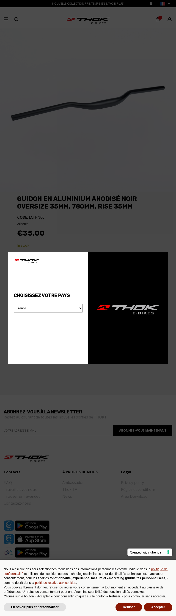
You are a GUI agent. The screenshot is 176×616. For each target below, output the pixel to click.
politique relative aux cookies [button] (55, 583)
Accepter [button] (158, 607)
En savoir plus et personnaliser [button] (35, 607)
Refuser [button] (129, 607)
